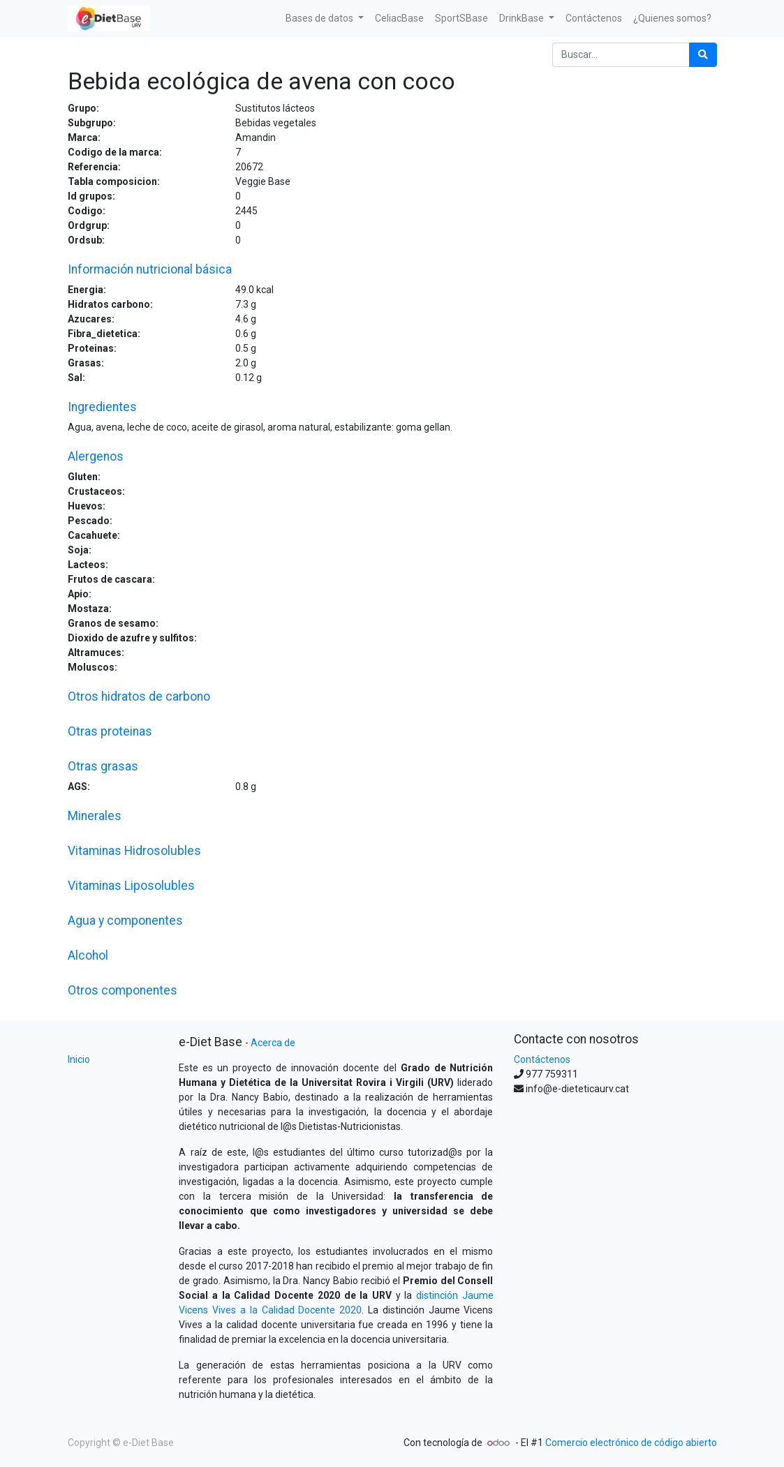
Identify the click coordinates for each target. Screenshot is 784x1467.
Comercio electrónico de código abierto (631, 1442)
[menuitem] (399, 18)
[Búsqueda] (703, 55)
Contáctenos (542, 1059)
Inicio (79, 1059)
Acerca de (273, 1042)
